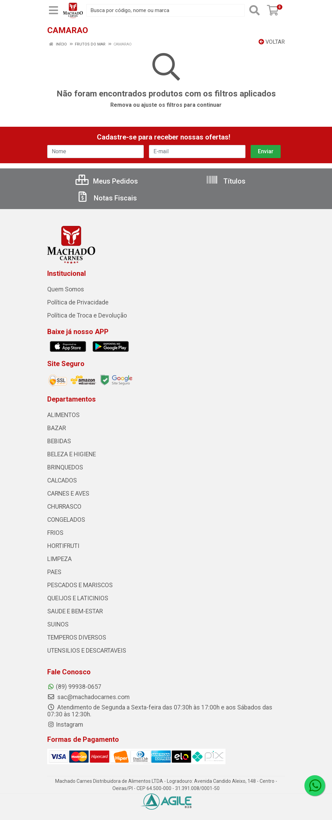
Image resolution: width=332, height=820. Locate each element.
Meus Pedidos (107, 181)
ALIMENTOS (63, 415)
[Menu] (53, 10)
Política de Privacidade (78, 302)
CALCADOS (62, 480)
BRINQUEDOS (65, 467)
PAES (54, 572)
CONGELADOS (66, 519)
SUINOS (58, 624)
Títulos (225, 181)
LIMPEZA (59, 559)
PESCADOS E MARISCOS (80, 585)
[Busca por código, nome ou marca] (165, 10)
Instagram (65, 724)
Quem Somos (65, 289)
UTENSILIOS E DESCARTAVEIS (86, 650)
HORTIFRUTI (63, 545)
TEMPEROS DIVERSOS (76, 637)
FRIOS (55, 532)
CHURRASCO (64, 506)
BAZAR (56, 428)
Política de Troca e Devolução (87, 315)
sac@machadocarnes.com (88, 697)
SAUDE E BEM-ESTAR (75, 611)
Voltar (272, 42)
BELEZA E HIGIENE (71, 454)
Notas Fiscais (106, 198)
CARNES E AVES (68, 493)
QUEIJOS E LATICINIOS (77, 598)
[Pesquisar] (254, 10)
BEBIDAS (59, 441)
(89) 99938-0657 (74, 686)
